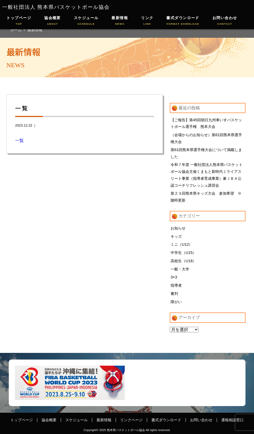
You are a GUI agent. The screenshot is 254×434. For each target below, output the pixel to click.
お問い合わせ (224, 21)
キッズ (176, 236)
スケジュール (86, 21)
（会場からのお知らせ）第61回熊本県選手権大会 (206, 138)
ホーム (16, 30)
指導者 (176, 285)
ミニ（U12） (181, 244)
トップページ (18, 21)
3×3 (174, 277)
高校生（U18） (183, 261)
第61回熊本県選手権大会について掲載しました (206, 153)
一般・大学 (180, 269)
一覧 (19, 140)
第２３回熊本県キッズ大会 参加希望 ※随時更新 (206, 196)
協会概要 (52, 21)
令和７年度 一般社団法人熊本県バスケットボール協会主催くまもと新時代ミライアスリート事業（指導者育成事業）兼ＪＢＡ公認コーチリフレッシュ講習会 (207, 174)
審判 (174, 293)
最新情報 (119, 21)
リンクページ (131, 420)
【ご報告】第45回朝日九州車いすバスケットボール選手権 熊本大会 (206, 123)
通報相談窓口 (232, 420)
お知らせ (178, 228)
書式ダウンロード (182, 21)
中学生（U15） (183, 253)
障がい (176, 302)
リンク (147, 21)
